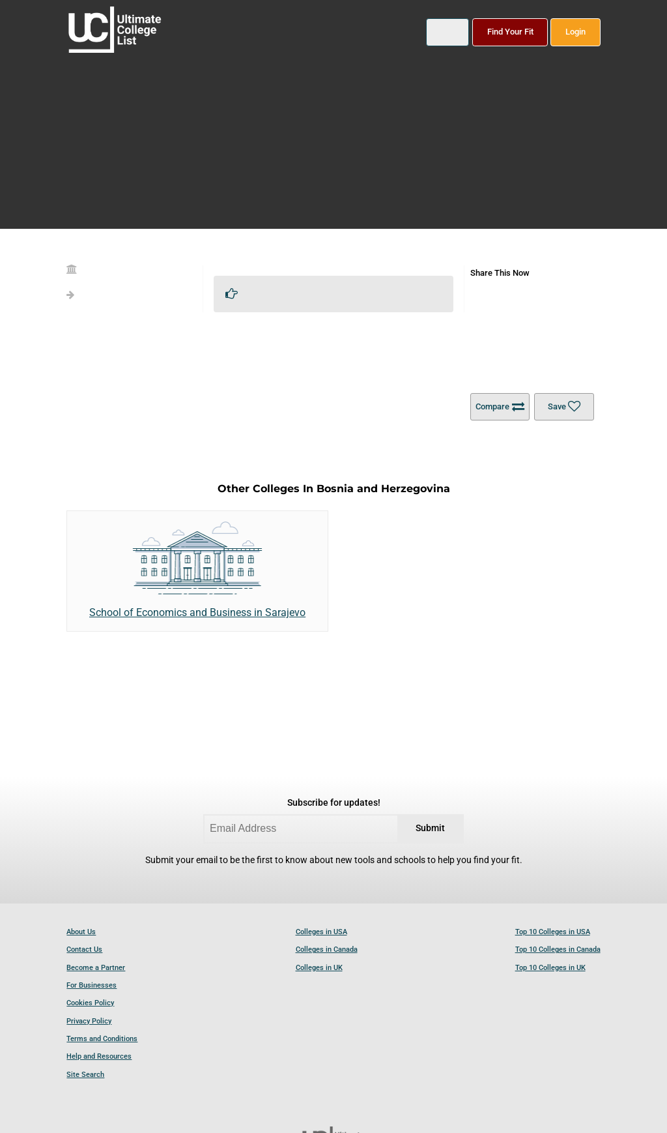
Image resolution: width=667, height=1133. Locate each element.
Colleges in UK (319, 968)
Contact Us (84, 949)
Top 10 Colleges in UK (550, 968)
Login (575, 32)
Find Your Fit (510, 32)
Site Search (85, 1074)
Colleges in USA (321, 932)
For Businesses (91, 985)
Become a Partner (95, 968)
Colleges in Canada (327, 949)
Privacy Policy (88, 1021)
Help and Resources (99, 1056)
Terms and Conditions (101, 1039)
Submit (430, 828)
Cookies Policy (90, 1003)
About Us (81, 932)
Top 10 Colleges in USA (552, 932)
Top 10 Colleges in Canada (558, 949)
